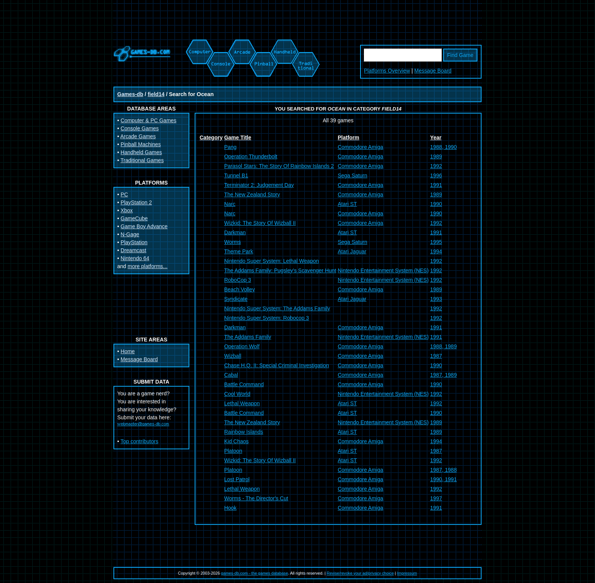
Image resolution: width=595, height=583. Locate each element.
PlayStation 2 (136, 202)
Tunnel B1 (236, 175)
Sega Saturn (352, 175)
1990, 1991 (443, 479)
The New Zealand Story (252, 194)
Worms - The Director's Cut (256, 498)
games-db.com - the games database (254, 573)
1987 (436, 356)
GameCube (134, 218)
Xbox (127, 210)
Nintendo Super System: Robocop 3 (266, 318)
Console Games (140, 128)
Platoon (233, 451)
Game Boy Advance (144, 226)
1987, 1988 (443, 470)
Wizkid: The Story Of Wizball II (260, 223)
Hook (230, 508)
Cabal (231, 375)
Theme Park (238, 251)
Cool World (237, 394)
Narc (230, 204)
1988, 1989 (443, 346)
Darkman (235, 232)
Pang (230, 147)
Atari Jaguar (352, 251)
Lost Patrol (237, 479)
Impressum (407, 573)
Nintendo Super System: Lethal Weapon (271, 261)
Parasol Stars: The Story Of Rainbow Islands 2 (279, 166)
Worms (232, 242)
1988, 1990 (443, 147)
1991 (436, 185)
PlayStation (134, 242)
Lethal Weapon (242, 403)
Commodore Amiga (360, 147)
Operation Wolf (242, 346)
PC (124, 194)
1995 (436, 242)
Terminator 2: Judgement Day (259, 185)
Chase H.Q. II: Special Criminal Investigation (276, 365)
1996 (436, 175)
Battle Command (244, 384)
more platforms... (147, 266)
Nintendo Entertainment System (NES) (383, 270)
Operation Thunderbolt (250, 156)
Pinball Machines (141, 144)
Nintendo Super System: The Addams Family (277, 308)
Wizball (232, 356)
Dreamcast (133, 250)
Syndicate (235, 299)
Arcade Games (138, 136)
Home (128, 351)
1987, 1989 (443, 375)
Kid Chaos (236, 441)
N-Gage (130, 234)
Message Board (433, 71)
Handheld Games (141, 152)
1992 (436, 166)
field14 (156, 94)
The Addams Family (247, 337)
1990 (436, 204)
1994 (436, 251)
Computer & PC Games (148, 120)
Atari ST (347, 204)
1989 (436, 156)
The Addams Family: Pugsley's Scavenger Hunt (280, 270)
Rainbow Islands (243, 432)
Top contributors (140, 441)
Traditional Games (142, 160)
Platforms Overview (387, 71)
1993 (436, 299)
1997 (436, 498)
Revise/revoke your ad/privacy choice (360, 573)
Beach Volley (239, 289)
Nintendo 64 (135, 258)
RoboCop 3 (237, 280)
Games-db (130, 94)
